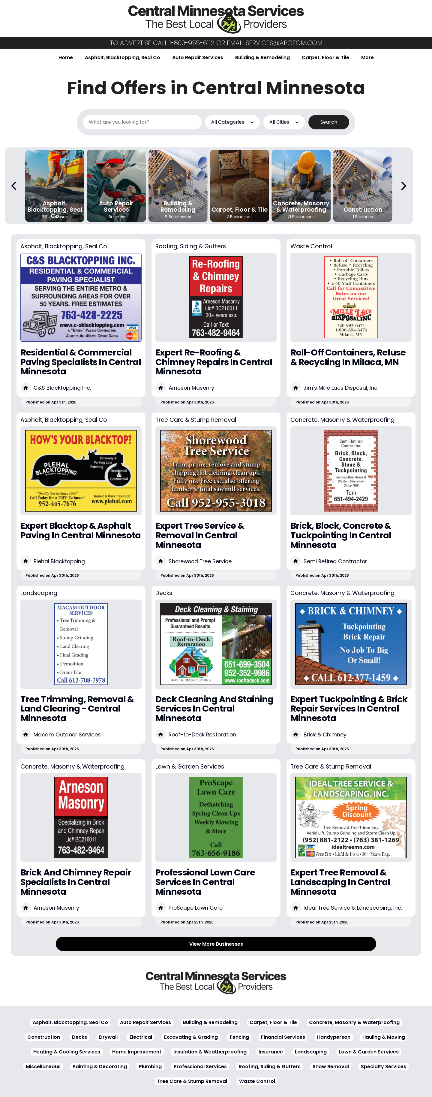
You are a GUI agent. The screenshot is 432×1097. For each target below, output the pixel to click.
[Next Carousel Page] (403, 185)
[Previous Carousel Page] (14, 185)
